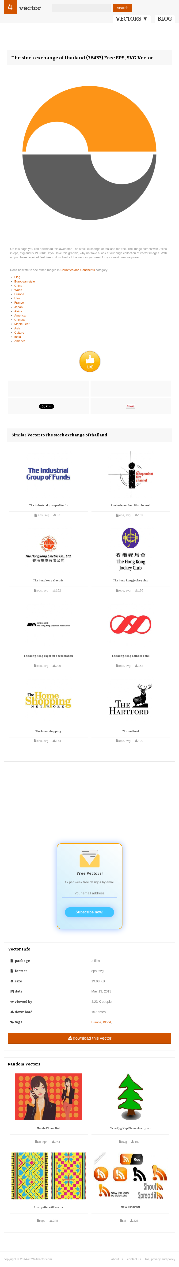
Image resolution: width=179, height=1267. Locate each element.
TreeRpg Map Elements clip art (130, 1128)
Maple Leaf (21, 324)
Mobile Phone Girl (48, 1128)
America (20, 341)
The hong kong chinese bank (130, 655)
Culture (19, 332)
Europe (19, 294)
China (18, 285)
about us (117, 1259)
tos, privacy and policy (160, 1259)
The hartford (130, 731)
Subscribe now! (89, 912)
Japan (18, 307)
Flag (17, 277)
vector (30, 8)
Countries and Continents (78, 270)
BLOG (164, 18)
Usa (17, 298)
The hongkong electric (48, 580)
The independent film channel (130, 505)
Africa (18, 311)
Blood (107, 1022)
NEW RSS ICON (130, 1207)
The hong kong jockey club (130, 580)
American (20, 315)
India (17, 337)
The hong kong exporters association (48, 655)
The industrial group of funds (48, 505)
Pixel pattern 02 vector (49, 1207)
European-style (24, 281)
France (19, 302)
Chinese (20, 319)
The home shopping (48, 731)
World (18, 290)
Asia (17, 328)
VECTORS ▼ (132, 18)
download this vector (89, 1038)
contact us (134, 1259)
